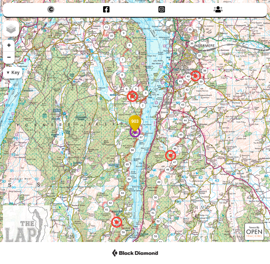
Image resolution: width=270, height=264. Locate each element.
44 (185, 120)
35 (190, 29)
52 (158, 221)
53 (155, 236)
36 (191, 43)
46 (175, 148)
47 (174, 162)
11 (106, 27)
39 (201, 81)
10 (111, 35)
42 (187, 89)
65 (127, 164)
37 (199, 55)
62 (110, 203)
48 (167, 169)
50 (155, 197)
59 (123, 232)
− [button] (9, 57)
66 (132, 150)
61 (106, 209)
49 (158, 182)
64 (129, 179)
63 (122, 193)
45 (180, 134)
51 (153, 212)
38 (204, 70)
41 (180, 81)
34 (199, 18)
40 (188, 76)
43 (182, 104)
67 (141, 137)
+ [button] (9, 45)
